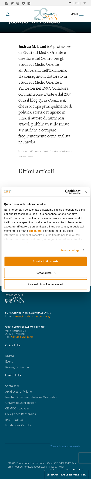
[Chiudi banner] (86, 191)
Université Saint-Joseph (20, 403)
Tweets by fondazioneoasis (65, 446)
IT (70, 3)
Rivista (9, 356)
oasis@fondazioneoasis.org (32, 316)
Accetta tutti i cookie (45, 261)
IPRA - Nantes (14, 420)
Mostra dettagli (70, 250)
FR (84, 3)
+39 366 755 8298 (22, 337)
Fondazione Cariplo (18, 425)
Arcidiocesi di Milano (18, 391)
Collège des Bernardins (20, 414)
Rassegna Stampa (17, 367)
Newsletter (66, 474)
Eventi (9, 361)
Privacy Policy (56, 466)
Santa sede (12, 386)
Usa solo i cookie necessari (45, 284)
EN (77, 3)
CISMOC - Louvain (17, 408)
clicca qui (35, 230)
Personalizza (46, 272)
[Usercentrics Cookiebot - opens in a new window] (65, 191)
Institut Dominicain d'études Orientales (31, 397)
